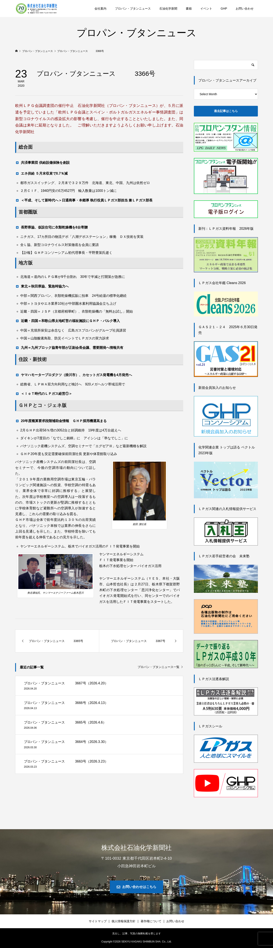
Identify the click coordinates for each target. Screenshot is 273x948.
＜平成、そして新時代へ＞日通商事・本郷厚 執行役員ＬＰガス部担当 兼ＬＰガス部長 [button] (83, 200)
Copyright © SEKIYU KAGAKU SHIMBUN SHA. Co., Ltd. (136, 941)
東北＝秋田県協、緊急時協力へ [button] (42, 286)
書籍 (189, 8)
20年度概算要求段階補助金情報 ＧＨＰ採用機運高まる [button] (61, 421)
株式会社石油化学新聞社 (136, 847)
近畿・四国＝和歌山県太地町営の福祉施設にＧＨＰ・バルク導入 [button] (67, 321)
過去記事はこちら (226, 111)
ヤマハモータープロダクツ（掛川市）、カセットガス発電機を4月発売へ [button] (73, 375)
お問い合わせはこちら (139, 887)
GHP (224, 8)
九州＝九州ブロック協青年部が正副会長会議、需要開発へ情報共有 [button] (69, 347)
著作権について (151, 921)
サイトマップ (98, 921)
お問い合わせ (245, 8)
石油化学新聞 (168, 8)
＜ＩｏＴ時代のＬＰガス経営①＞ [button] (43, 393)
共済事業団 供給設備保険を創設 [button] (42, 162)
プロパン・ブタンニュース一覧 (158, 667)
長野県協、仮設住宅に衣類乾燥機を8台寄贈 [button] (51, 227)
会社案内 (100, 8)
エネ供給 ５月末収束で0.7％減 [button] (41, 173)
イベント (206, 8)
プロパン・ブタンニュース (133, 8)
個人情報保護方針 (123, 921)
